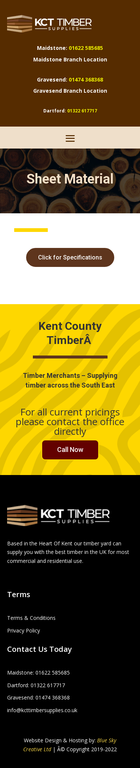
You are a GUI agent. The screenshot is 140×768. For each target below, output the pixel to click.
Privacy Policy (23, 630)
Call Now (70, 449)
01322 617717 (82, 111)
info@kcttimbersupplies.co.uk (42, 710)
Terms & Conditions (31, 617)
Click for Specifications (70, 257)
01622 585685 (86, 47)
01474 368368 (86, 79)
